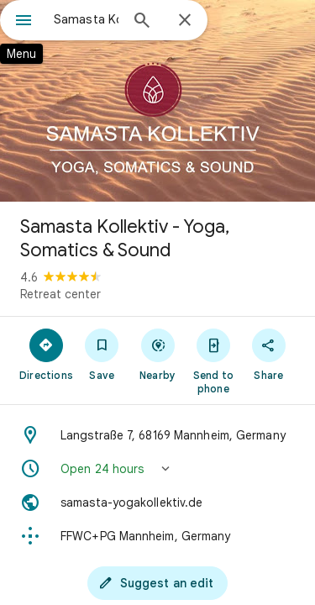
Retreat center (60, 294)
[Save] (101, 353)
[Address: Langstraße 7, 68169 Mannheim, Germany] (157, 435)
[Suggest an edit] (157, 583)
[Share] (269, 353)
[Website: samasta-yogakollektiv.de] (157, 502)
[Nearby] (157, 353)
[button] (157, 469)
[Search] (142, 22)
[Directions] (46, 353)
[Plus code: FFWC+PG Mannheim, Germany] (157, 536)
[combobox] (86, 19)
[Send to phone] (213, 360)
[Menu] (23, 22)
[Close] (184, 21)
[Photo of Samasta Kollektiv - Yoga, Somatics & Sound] (157, 101)
